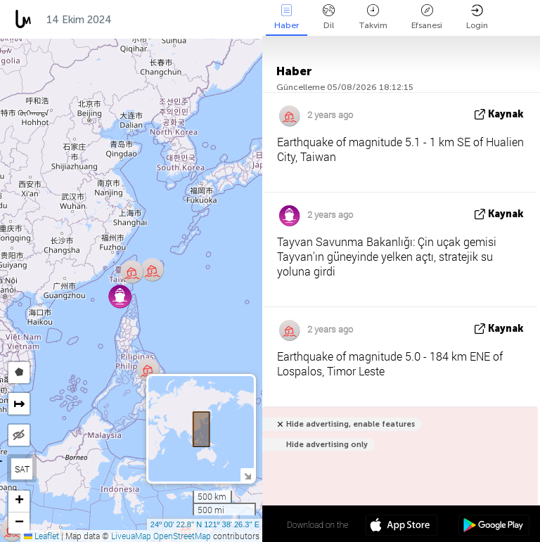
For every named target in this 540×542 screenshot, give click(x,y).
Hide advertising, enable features (350, 424)
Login (477, 17)
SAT (22, 469)
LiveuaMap (131, 535)
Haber (286, 17)
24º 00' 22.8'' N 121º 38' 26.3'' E (204, 524)
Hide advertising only (327, 444)
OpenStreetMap (182, 535)
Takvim (373, 17)
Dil (329, 17)
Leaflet (41, 535)
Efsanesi (426, 17)
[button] (148, 369)
